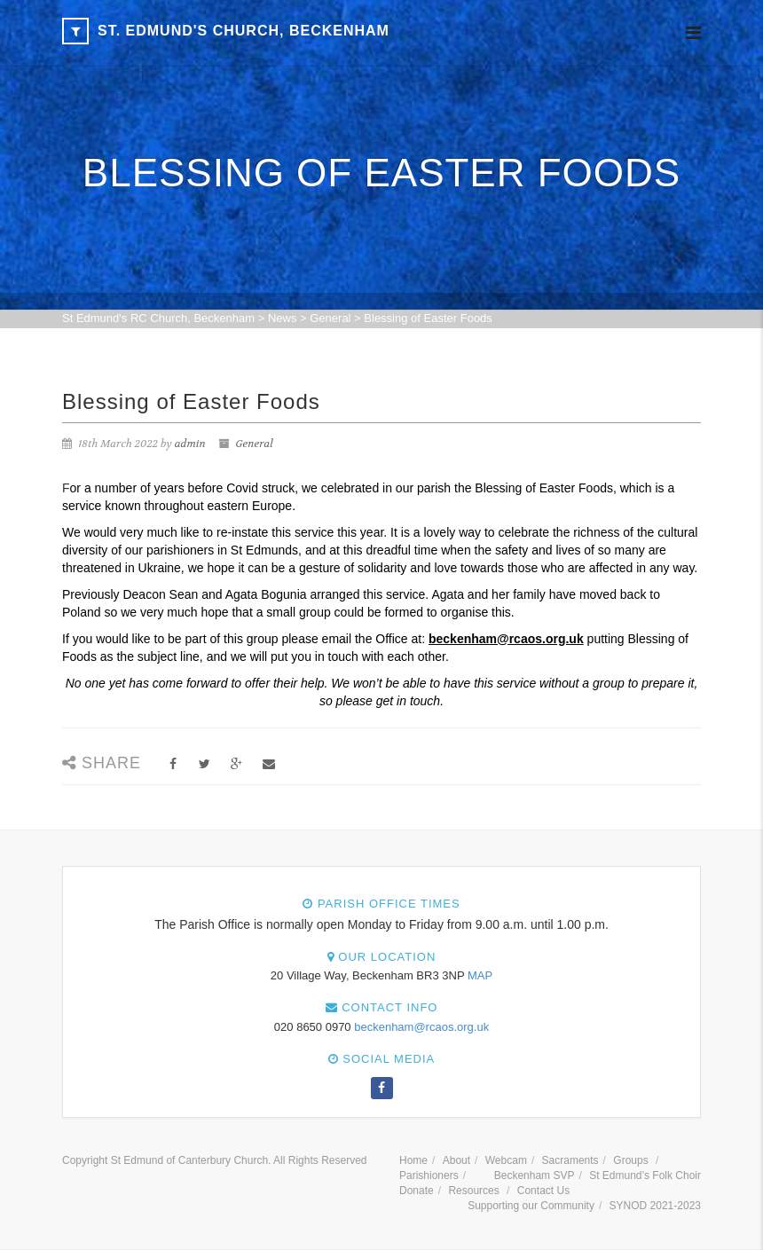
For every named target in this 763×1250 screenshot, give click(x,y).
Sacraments (570, 1160)
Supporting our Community (531, 1205)
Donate (416, 1190)
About (456, 1160)
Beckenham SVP (534, 1175)
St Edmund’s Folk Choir (645, 1175)
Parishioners (429, 1175)
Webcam (506, 1160)
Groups (630, 1160)
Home (413, 1160)
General (254, 443)
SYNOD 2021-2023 (655, 1205)
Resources (473, 1190)
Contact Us (543, 1190)
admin (190, 443)
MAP (480, 975)
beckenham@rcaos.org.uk (421, 1027)
